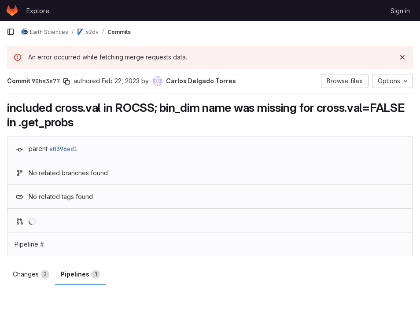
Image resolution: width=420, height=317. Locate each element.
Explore (37, 11)
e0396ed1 (63, 149)
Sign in (400, 11)
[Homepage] (12, 11)
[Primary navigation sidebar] (11, 32)
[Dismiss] (402, 57)
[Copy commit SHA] (66, 81)
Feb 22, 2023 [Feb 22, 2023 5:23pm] (121, 81)
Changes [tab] (31, 274)
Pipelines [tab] (80, 274)
